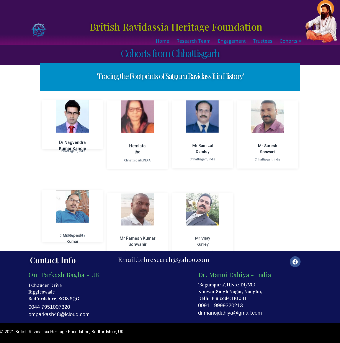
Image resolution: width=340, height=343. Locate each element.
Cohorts (291, 41)
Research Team (194, 41)
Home (162, 41)
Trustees (262, 41)
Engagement (232, 41)
